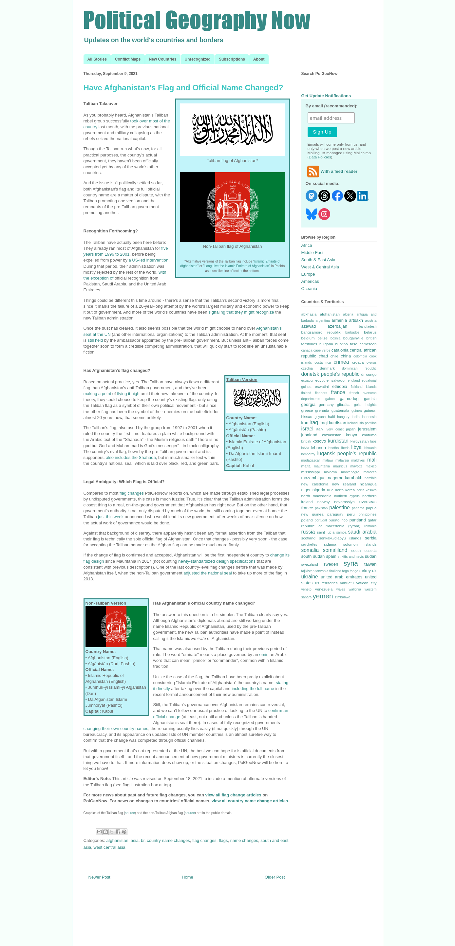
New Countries (163, 59)
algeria (348, 314)
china (346, 356)
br (142, 840)
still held (95, 340)
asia (135, 840)
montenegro (350, 472)
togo (345, 571)
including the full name (253, 688)
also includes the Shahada (131, 457)
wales (340, 589)
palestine (339, 507)
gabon (330, 399)
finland (306, 393)
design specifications (236, 561)
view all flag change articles (233, 794)
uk (374, 570)
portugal (320, 520)
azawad (308, 326)
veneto (306, 589)
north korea (345, 490)
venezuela (323, 589)
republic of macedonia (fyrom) (331, 526)
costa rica (322, 362)
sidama (330, 544)
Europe (308, 274)
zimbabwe (342, 597)
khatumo (369, 435)
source (130, 813)
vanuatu (347, 583)
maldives (358, 460)
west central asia (109, 847)
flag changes (132, 493)
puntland (358, 520)
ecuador (307, 380)
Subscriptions (232, 59)
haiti (331, 416)
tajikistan (307, 571)
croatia (358, 362)
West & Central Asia (320, 266)
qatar (372, 520)
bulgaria (326, 344)
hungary (343, 417)
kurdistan (338, 441)
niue (330, 490)
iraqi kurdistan (333, 422)
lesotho (333, 448)
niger (306, 489)
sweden (330, 564)
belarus (370, 332)
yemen (323, 596)
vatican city (366, 583)
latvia (305, 448)
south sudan (313, 556)
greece (307, 410)
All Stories (97, 59)
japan (351, 429)
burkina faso (346, 344)
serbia (370, 538)
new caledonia (315, 484)
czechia (307, 368)
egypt (320, 380)
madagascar (310, 460)
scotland (308, 538)
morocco (370, 472)
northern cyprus (346, 496)
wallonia (355, 589)
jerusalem (367, 429)
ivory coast (335, 429)
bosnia (336, 338)
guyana (320, 417)
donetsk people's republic (330, 374)
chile (334, 356)
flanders (321, 393)
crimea (341, 362)
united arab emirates (341, 576)
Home (187, 877)
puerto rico (338, 520)
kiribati (306, 441)
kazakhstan (331, 435)
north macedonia (316, 496)
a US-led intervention (148, 260)
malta (306, 466)
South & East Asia (318, 259)
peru (350, 514)
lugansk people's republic (346, 453)
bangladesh (368, 326)
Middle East (312, 252)
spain (331, 556)
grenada (322, 410)
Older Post (275, 877)
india (355, 416)
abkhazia (309, 314)
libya (356, 447)
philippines (367, 514)
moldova (330, 472)
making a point (97, 393)
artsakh (356, 320)
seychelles (309, 544)
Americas (310, 281)
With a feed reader (332, 171)
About (259, 59)
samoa (341, 532)
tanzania (321, 571)
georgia (308, 404)
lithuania (370, 448)
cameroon (368, 344)
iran (305, 422)
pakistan (321, 508)
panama (358, 508)
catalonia (340, 350)
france (338, 392)
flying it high (128, 393)
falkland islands (364, 387)
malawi (327, 460)
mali (372, 460)
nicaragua (368, 484)
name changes (244, 840)
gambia (370, 398)
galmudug (349, 398)
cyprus (372, 362)
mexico (371, 466)
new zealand (344, 484)
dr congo (369, 374)
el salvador (336, 380)
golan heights (365, 405)
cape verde (322, 350)
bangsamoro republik (321, 332)
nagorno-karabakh (345, 477)
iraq (314, 422)
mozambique (313, 477)
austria (370, 320)
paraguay (335, 514)
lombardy (308, 454)
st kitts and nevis (351, 556)
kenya (351, 434)
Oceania (309, 288)
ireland (353, 423)
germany (326, 404)
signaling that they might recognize (241, 312)
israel (307, 428)
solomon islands (360, 544)
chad (323, 356)
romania (370, 526)
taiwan (370, 564)
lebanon (318, 447)
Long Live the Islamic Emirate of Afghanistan (236, 266)
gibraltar (344, 404)
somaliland (335, 550)
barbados (352, 332)
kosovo (319, 441)
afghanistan (117, 840)
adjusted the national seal (207, 573)
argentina (322, 320)
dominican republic (359, 368)
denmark (327, 368)
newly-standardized (196, 561)
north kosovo (366, 490)
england (354, 380)
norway (323, 502)
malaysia (342, 460)
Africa (306, 245)
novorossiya (344, 502)
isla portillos (368, 423)
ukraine (309, 576)
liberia (345, 448)
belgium (308, 338)
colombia (360, 356)
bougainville (353, 338)
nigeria (319, 489)
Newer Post (99, 877)
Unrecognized (198, 59)
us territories (326, 583)
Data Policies (320, 157)
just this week (110, 516)
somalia (310, 550)
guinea (356, 410)
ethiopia (339, 386)
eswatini (322, 386)
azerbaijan (337, 326)
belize (322, 338)
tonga (354, 571)
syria (351, 563)
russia (308, 532)
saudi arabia (362, 532)
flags (223, 840)
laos (373, 441)
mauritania (322, 466)
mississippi (310, 472)
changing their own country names (116, 728)
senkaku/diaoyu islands (340, 538)
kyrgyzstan (360, 441)
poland (307, 520)
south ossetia (364, 550)
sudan (370, 556)
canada (307, 350)
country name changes (168, 840)
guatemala (341, 410)
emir (263, 654)
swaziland (309, 564)
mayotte (357, 466)
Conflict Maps (128, 59)
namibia (370, 478)
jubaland (309, 434)
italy (319, 429)
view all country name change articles (250, 800)
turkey (365, 570)
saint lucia (325, 532)
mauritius (340, 466)
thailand (335, 571)
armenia (339, 320)
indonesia (369, 417)
